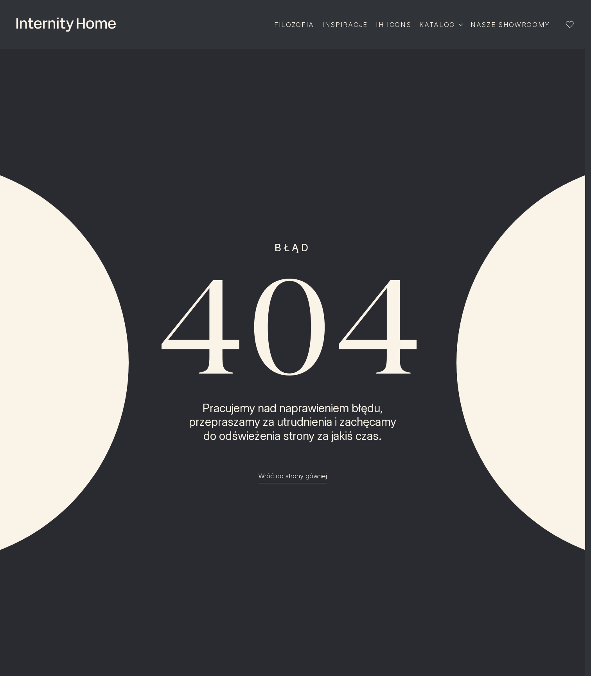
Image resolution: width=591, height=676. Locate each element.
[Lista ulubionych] (569, 24)
